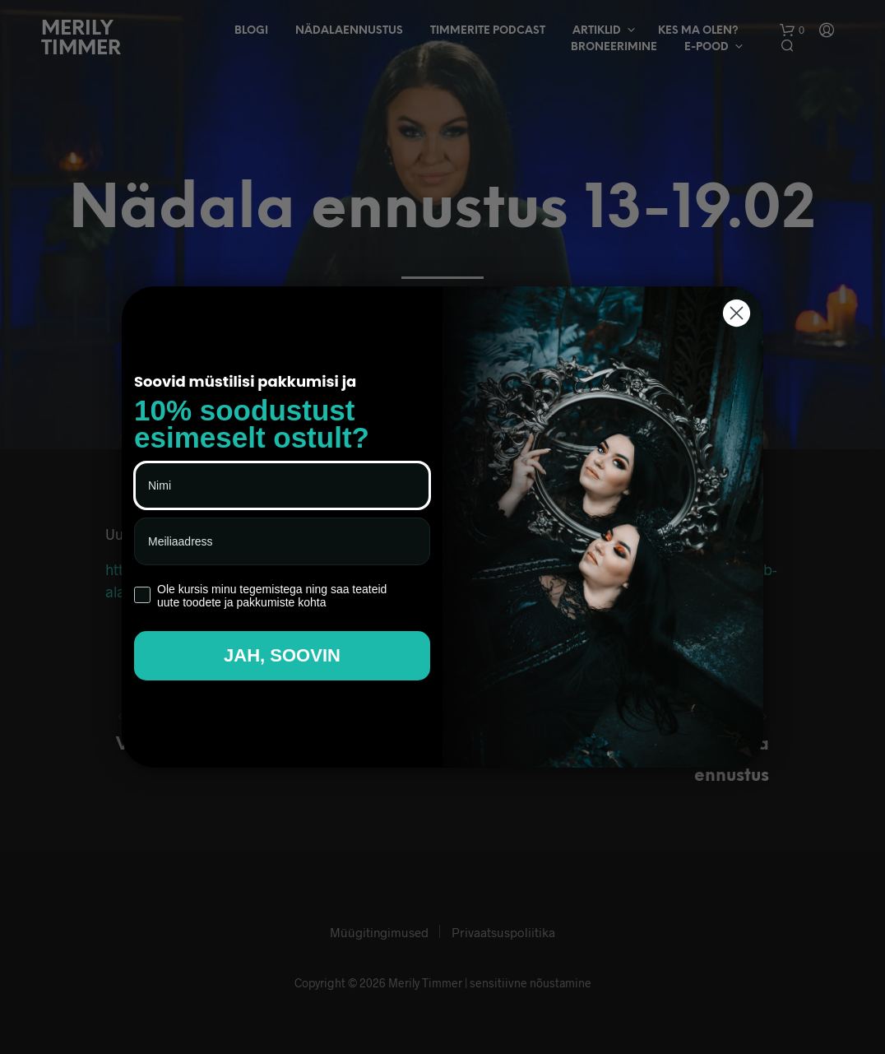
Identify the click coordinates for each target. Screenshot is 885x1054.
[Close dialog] (736, 313)
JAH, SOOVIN (282, 655)
